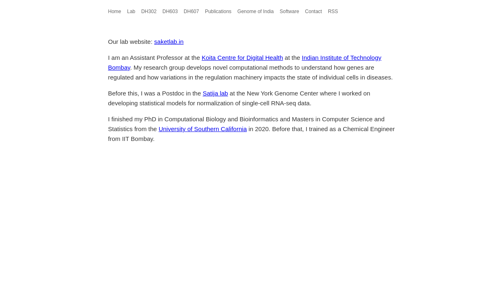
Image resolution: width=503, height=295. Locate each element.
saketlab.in (169, 41)
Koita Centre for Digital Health (242, 57)
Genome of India (255, 11)
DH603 (170, 11)
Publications (218, 11)
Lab (131, 11)
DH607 (191, 11)
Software (289, 11)
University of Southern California (203, 128)
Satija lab (215, 93)
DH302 (148, 11)
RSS (333, 11)
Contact (313, 11)
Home (114, 11)
